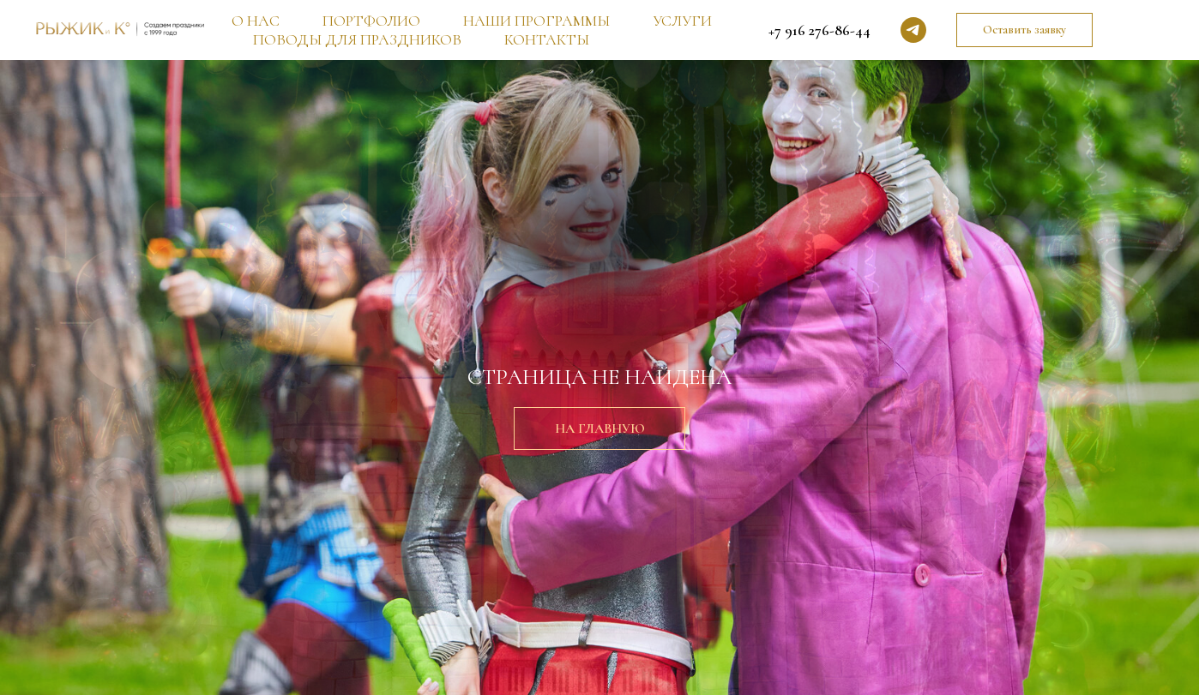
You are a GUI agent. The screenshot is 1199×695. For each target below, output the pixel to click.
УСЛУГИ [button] (682, 20)
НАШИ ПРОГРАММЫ (536, 20)
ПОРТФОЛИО (371, 20)
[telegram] (913, 30)
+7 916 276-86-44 (819, 30)
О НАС (256, 20)
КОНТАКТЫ (546, 39)
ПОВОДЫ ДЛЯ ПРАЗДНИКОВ (357, 39)
